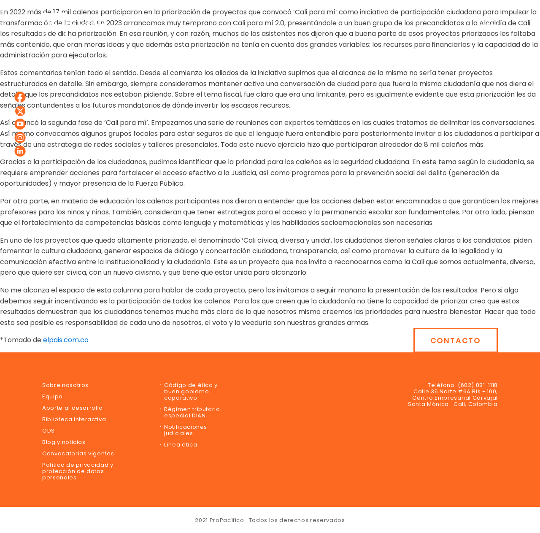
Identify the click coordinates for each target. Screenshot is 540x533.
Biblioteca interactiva (74, 419)
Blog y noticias (64, 442)
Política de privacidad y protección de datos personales (77, 471)
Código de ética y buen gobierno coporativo (191, 391)
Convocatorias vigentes (78, 453)
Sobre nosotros (65, 385)
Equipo (52, 396)
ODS (48, 430)
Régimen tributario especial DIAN (192, 412)
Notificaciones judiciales (185, 430)
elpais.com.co (66, 340)
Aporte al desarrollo (72, 408)
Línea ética (180, 444)
